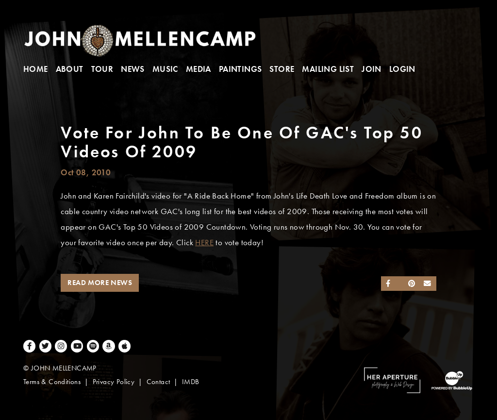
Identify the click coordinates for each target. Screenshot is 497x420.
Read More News (99, 282)
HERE (204, 242)
